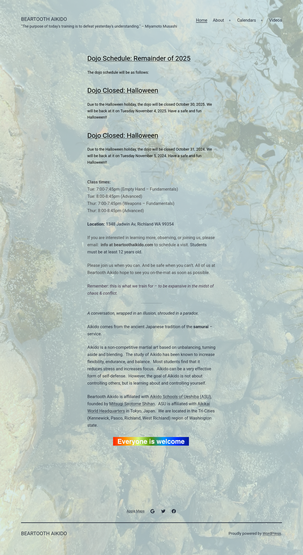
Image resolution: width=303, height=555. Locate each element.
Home (201, 20)
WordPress (272, 533)
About (218, 20)
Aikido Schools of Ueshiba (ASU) (180, 396)
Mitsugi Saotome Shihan (132, 403)
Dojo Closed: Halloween (122, 90)
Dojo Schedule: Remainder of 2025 (138, 58)
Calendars (246, 20)
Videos (275, 20)
